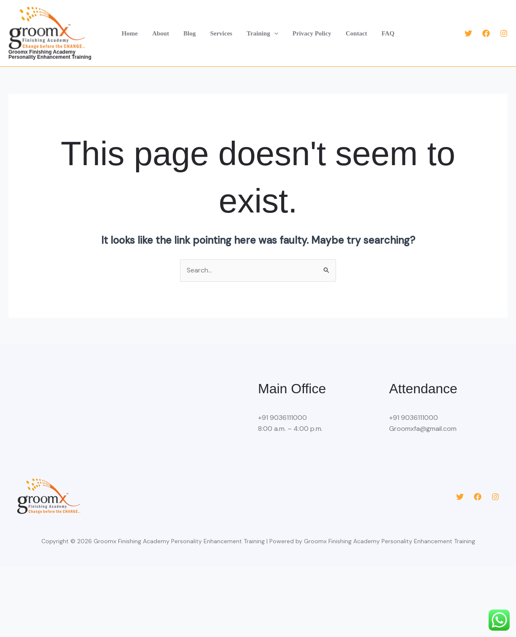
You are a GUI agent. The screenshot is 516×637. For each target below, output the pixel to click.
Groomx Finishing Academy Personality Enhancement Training (56, 54)
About (164, 33)
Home (136, 33)
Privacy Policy (309, 33)
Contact (352, 33)
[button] (273, 33)
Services (222, 33)
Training (261, 33)
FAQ (381, 33)
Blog (192, 33)
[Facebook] (486, 33)
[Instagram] (504, 33)
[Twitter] (468, 33)
